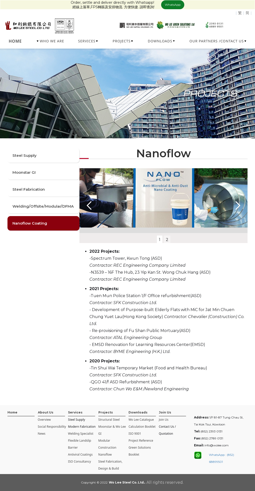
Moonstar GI (24, 172)
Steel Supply (24, 155)
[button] (51, 41)
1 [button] (159, 239)
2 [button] (167, 239)
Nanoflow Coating (29, 223)
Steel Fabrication (28, 189)
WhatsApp (173, 4)
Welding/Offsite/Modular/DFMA (43, 206)
